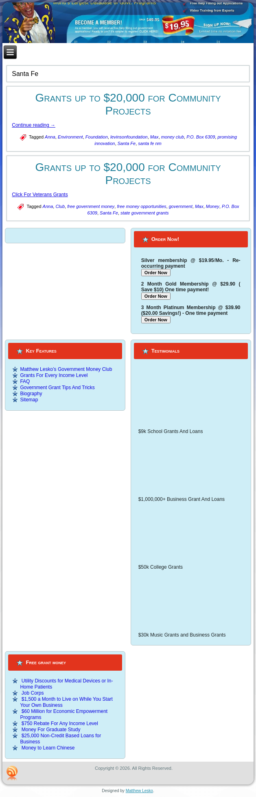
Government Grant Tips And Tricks (57, 387)
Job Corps (33, 693)
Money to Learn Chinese (48, 748)
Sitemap (29, 400)
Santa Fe (127, 143)
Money (212, 206)
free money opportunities (141, 206)
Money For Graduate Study (51, 729)
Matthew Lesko (139, 790)
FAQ (25, 381)
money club (172, 136)
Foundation (96, 136)
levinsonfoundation (129, 136)
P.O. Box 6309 (200, 136)
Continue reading (33, 125)
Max (154, 136)
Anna (50, 136)
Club (60, 206)
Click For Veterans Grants (40, 194)
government (181, 206)
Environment (70, 136)
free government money (90, 206)
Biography (31, 393)
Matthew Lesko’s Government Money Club (66, 369)
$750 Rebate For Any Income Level (60, 723)
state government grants (144, 212)
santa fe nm (149, 143)
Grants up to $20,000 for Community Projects (128, 104)
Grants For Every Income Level (54, 375)
